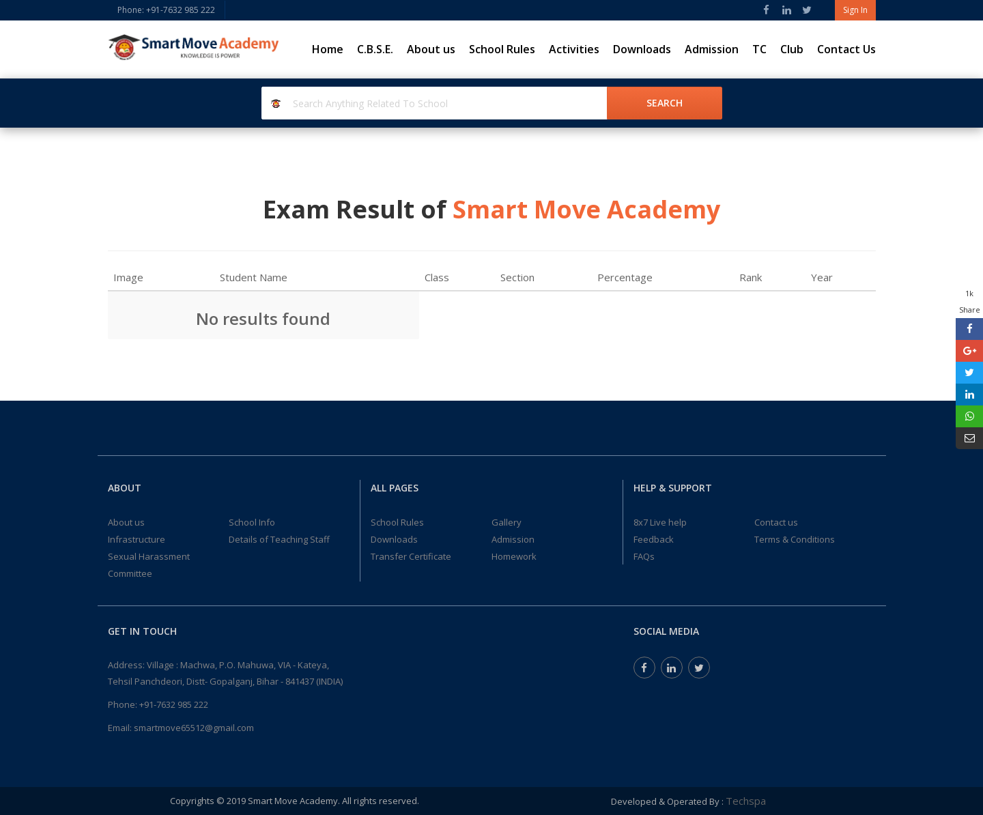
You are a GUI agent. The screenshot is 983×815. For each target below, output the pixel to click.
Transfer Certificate (411, 556)
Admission (712, 49)
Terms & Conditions (794, 539)
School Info (252, 522)
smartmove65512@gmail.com (194, 727)
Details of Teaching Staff (279, 539)
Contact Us (846, 49)
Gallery (507, 522)
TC (759, 49)
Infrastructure (136, 539)
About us (431, 49)
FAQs (644, 556)
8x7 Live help (660, 522)
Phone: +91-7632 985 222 (166, 10)
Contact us (776, 522)
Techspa (746, 800)
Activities (574, 49)
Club (791, 49)
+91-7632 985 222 (173, 704)
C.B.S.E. (375, 49)
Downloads (642, 49)
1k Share (969, 301)
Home (327, 49)
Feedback (653, 539)
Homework (514, 556)
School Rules (502, 49)
